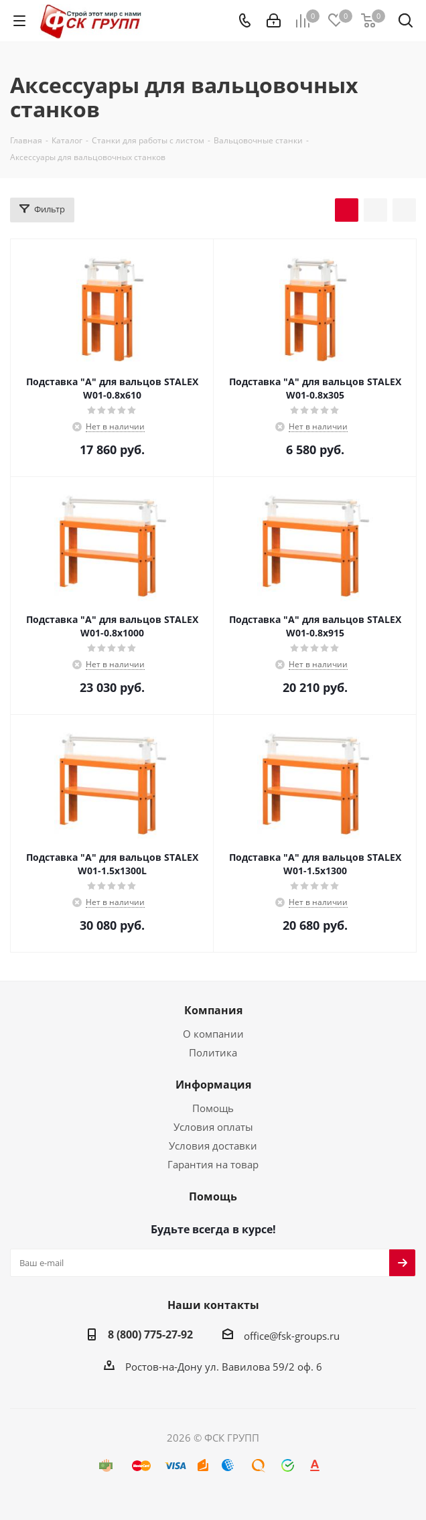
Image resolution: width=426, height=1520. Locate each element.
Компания (213, 1010)
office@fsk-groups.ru (292, 1335)
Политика (213, 1052)
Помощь (213, 1108)
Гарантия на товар (213, 1164)
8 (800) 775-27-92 (150, 1334)
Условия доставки (213, 1145)
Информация (213, 1084)
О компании (213, 1033)
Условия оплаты (213, 1126)
